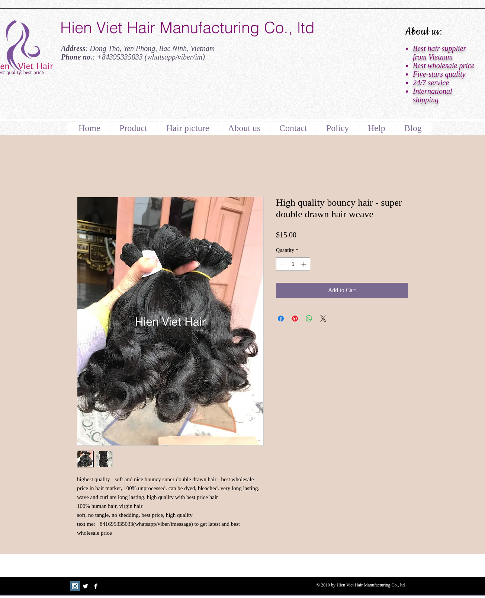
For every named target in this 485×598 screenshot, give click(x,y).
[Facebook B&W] (96, 586)
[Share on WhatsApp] (309, 318)
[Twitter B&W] (85, 586)
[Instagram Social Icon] (75, 586)
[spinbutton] (293, 264)
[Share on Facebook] (280, 318)
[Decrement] (281, 264)
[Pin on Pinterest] (294, 318)
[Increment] (304, 264)
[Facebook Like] (106, 94)
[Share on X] (323, 318)
